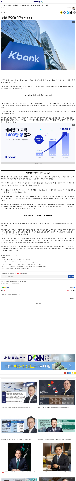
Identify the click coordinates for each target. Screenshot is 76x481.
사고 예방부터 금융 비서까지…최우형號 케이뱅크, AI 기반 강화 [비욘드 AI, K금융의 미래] (21, 264)
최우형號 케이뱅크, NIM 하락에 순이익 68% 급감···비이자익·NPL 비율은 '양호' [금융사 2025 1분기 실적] (24, 266)
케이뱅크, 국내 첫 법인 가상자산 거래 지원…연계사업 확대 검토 (16, 259)
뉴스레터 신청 (71, 276)
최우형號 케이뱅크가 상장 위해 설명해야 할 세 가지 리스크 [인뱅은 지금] (18, 262)
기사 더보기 (8, 326)
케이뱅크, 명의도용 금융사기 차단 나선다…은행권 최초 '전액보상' (16, 268)
